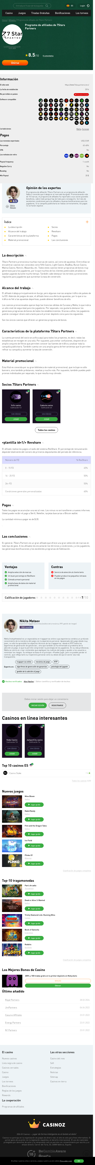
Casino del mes (57, 1065)
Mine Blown (30, 804)
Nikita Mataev (14, 214)
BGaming (28, 865)
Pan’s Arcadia (30, 893)
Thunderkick (29, 896)
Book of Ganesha (32, 937)
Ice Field (28, 848)
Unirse (15, 70)
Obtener (58, 993)
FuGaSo (28, 925)
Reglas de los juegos (12, 1098)
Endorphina (29, 940)
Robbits (28, 952)
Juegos (22, 20)
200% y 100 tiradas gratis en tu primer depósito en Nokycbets (51, 983)
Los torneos (82, 20)
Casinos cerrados (10, 1075)
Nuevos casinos (9, 1065)
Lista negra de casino (12, 1070)
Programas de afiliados (13, 1114)
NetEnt (27, 806)
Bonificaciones (62, 20)
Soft (52, 1070)
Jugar (16, 426)
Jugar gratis (35, 812)
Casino (9, 20)
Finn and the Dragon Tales (36, 833)
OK (79, 1161)
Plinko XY (29, 862)
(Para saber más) (66, 1161)
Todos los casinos (46, 437)
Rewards (6, 1102)
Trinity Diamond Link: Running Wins (40, 922)
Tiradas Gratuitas (40, 20)
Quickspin (28, 955)
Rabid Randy (30, 818)
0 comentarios (48, 63)
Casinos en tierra (58, 1088)
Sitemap (54, 1084)
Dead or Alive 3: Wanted (35, 907)
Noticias (54, 1079)
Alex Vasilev (29, 689)
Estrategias (55, 1075)
